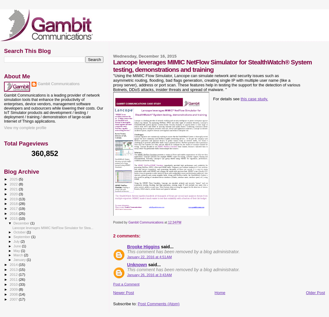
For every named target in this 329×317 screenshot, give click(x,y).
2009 (14, 289)
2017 (14, 208)
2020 (14, 194)
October (20, 232)
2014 (14, 265)
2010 (14, 284)
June (18, 246)
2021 (14, 189)
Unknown (137, 264)
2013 (14, 269)
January (20, 260)
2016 (14, 213)
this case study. (254, 99)
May (17, 251)
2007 (14, 299)
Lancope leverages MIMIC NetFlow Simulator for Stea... (52, 228)
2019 (14, 199)
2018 (14, 204)
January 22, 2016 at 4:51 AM (149, 257)
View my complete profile (25, 128)
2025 (14, 179)
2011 (14, 279)
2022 (14, 184)
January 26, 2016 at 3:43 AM (149, 275)
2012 (14, 274)
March (19, 255)
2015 (14, 218)
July (17, 241)
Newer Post (123, 292)
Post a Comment (126, 284)
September (23, 237)
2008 (14, 294)
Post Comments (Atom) (159, 304)
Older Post (315, 292)
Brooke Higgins (143, 246)
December (22, 223)
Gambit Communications (59, 84)
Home (219, 292)
